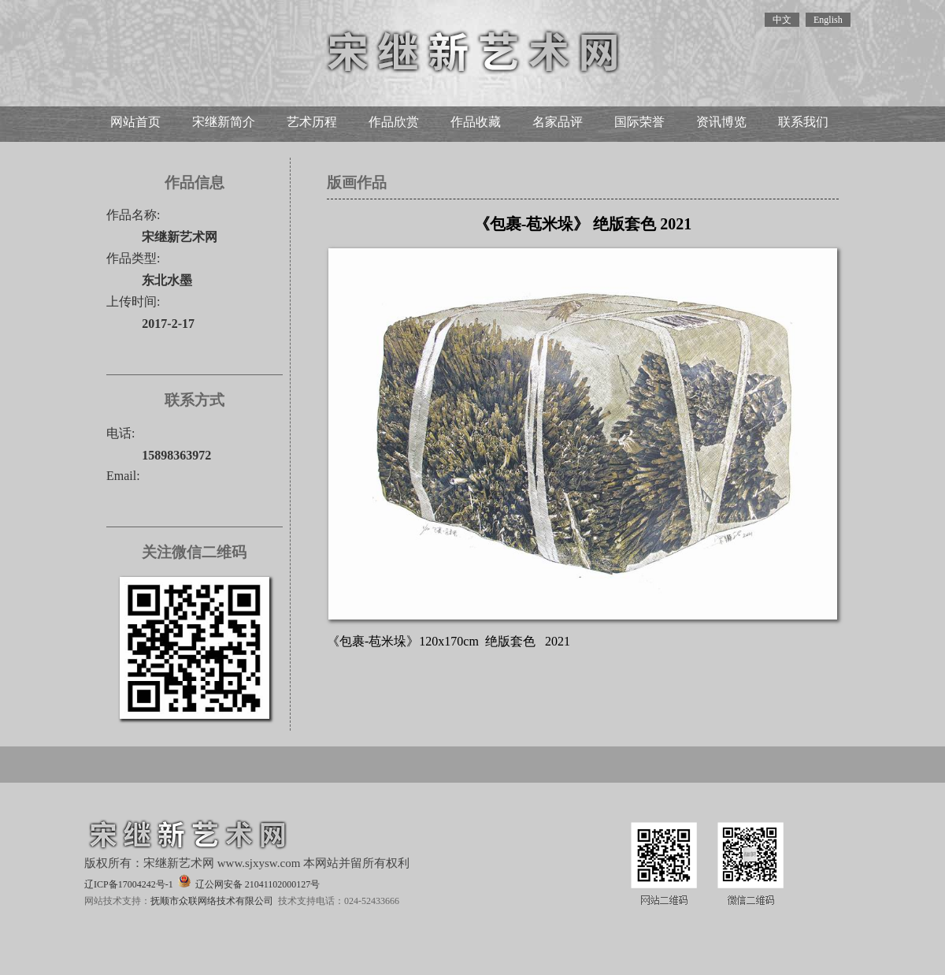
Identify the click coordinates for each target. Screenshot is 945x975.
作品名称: (133, 214)
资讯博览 (721, 121)
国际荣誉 (639, 121)
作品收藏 (475, 121)
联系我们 (803, 121)
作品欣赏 (394, 121)
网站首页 (135, 121)
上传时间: (133, 301)
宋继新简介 (223, 121)
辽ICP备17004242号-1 (128, 884)
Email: (123, 475)
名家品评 (557, 121)
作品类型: (133, 258)
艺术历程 (312, 121)
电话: (120, 433)
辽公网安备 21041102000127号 (249, 882)
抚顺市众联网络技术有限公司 (211, 900)
